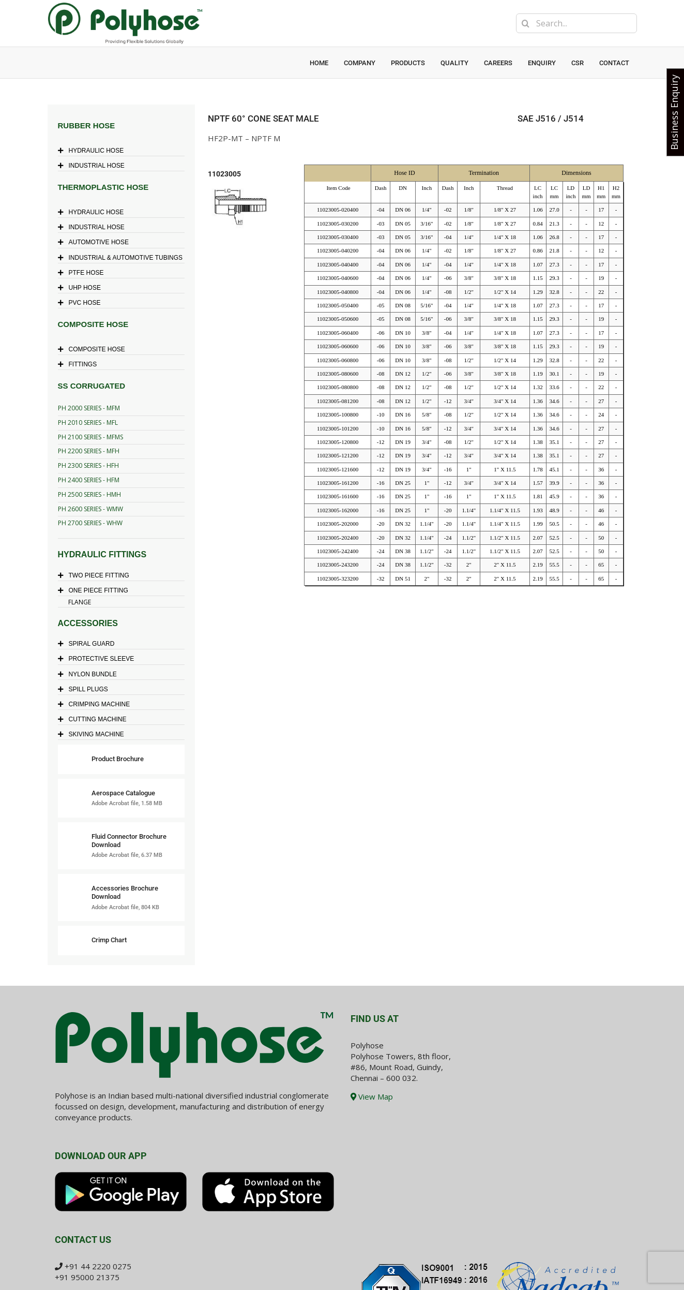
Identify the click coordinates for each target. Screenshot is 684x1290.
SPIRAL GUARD (89, 643)
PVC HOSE (82, 302)
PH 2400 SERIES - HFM (88, 480)
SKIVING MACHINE (93, 734)
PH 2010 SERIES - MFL (88, 422)
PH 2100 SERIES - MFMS (90, 437)
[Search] (526, 23)
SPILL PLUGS (85, 689)
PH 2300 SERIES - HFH (88, 465)
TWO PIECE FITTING (96, 575)
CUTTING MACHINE (95, 719)
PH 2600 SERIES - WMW (90, 509)
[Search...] (576, 23)
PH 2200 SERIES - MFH (88, 451)
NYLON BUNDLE (90, 674)
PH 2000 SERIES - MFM (89, 408)
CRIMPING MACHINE (96, 704)
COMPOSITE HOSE (94, 349)
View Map (372, 1096)
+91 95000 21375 (87, 1277)
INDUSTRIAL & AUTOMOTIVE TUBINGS (123, 257)
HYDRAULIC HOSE (93, 150)
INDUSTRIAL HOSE (94, 165)
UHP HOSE (82, 287)
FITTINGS (80, 364)
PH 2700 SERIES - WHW (90, 522)
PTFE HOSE (83, 272)
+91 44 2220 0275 (98, 1266)
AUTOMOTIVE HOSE (96, 242)
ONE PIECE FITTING (95, 590)
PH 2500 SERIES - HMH (89, 494)
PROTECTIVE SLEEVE (98, 658)
